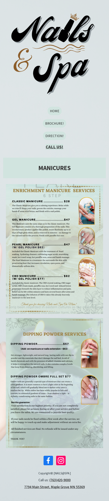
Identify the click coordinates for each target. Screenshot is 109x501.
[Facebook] (48, 460)
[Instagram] (61, 460)
